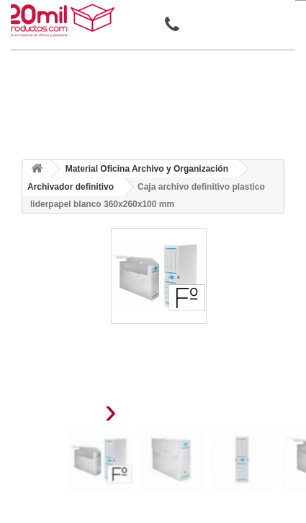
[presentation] (74, 415)
